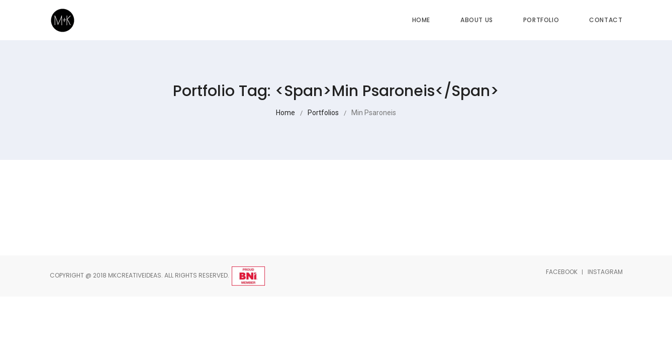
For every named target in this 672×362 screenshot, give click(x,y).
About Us (476, 20)
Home (421, 20)
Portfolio (541, 20)
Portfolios (323, 113)
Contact (605, 20)
